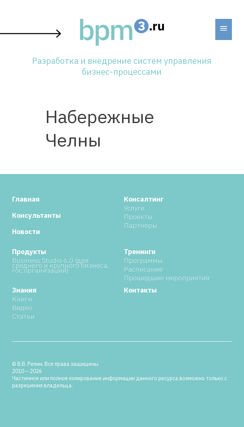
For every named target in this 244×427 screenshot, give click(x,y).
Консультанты (36, 215)
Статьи (23, 316)
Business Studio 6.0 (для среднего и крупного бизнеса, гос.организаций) (60, 265)
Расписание (143, 269)
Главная (26, 199)
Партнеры (140, 225)
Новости (26, 231)
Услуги (134, 207)
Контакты (140, 290)
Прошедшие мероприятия (167, 277)
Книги (22, 298)
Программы (143, 260)
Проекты (138, 216)
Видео (22, 307)
